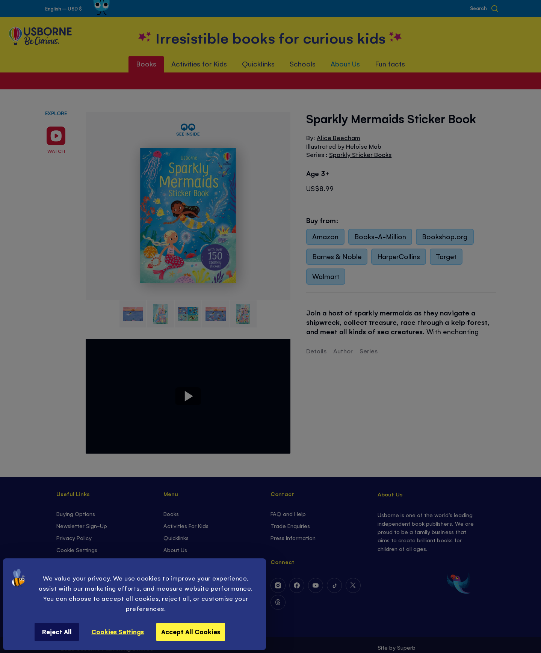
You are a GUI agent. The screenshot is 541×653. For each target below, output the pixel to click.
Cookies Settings (117, 631)
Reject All (57, 631)
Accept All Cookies (190, 631)
